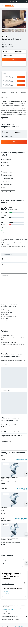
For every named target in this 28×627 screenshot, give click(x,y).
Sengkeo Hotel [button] (4, 507)
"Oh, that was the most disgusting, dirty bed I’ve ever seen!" (13, 243)
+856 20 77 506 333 (7, 44)
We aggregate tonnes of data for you (14, 616)
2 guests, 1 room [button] (7, 55)
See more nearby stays (21, 459)
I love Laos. (5, 233)
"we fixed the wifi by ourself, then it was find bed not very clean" (14, 240)
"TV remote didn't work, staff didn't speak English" (13, 247)
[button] (26, 1)
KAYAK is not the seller (14, 614)
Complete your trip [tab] (8, 583)
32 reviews (11, 46)
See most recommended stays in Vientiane (21, 519)
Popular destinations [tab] (20, 583)
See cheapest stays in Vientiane (22, 488)
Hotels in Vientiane (8, 594)
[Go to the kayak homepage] (9, 6)
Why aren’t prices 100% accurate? (14, 619)
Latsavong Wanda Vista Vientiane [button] (9, 538)
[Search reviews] (15, 254)
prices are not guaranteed (7, 609)
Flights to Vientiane (8, 591)
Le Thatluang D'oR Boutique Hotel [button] (9, 477)
